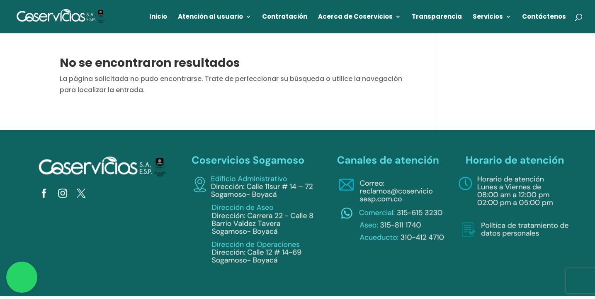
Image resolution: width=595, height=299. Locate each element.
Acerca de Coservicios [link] (355, 17)
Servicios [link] (488, 17)
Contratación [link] (284, 17)
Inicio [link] (158, 17)
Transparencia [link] (437, 17)
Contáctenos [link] (544, 17)
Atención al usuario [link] (210, 17)
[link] (61, 16)
